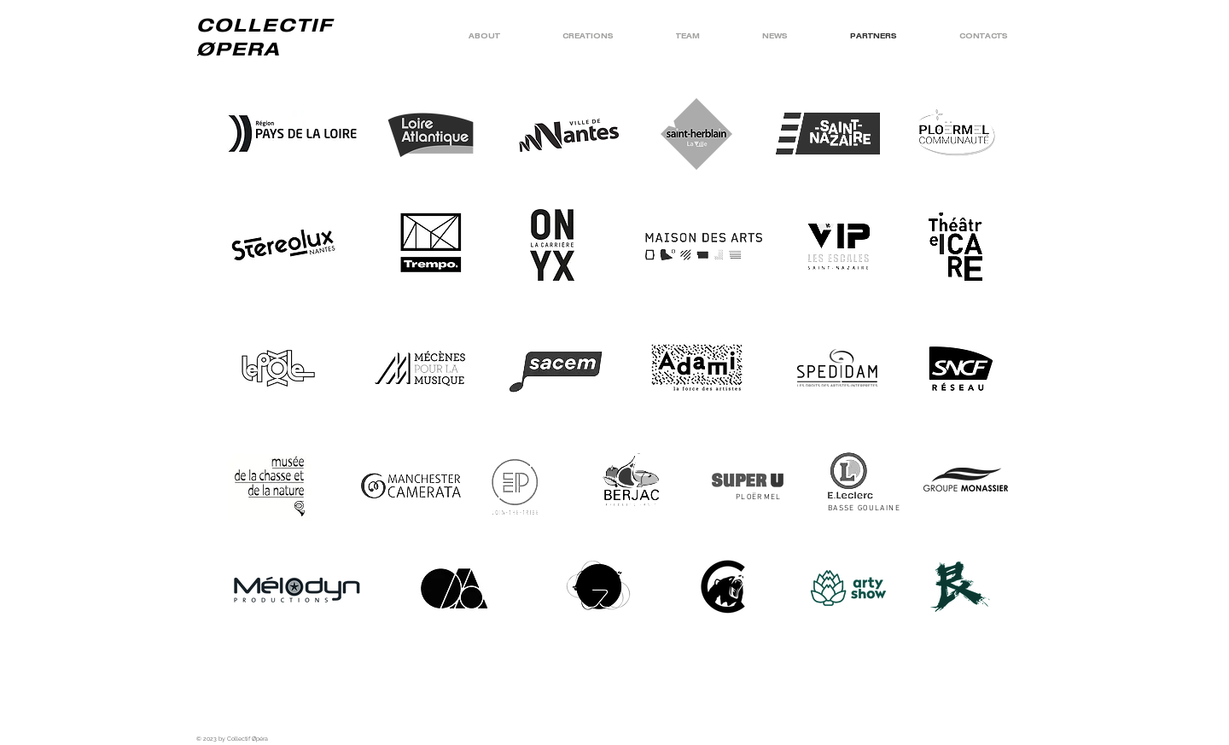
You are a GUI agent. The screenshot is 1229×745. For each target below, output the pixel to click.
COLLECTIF (264, 24)
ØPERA (239, 48)
